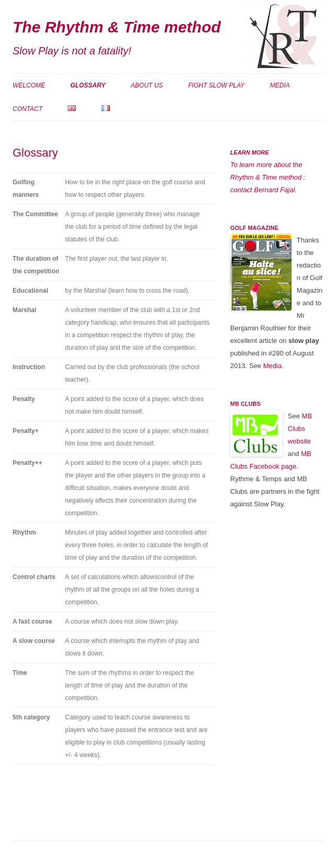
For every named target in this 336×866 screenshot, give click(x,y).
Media (280, 85)
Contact (27, 109)
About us (147, 85)
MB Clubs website (300, 428)
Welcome (29, 85)
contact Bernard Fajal (262, 190)
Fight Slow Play (216, 85)
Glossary (87, 85)
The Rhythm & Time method (117, 27)
